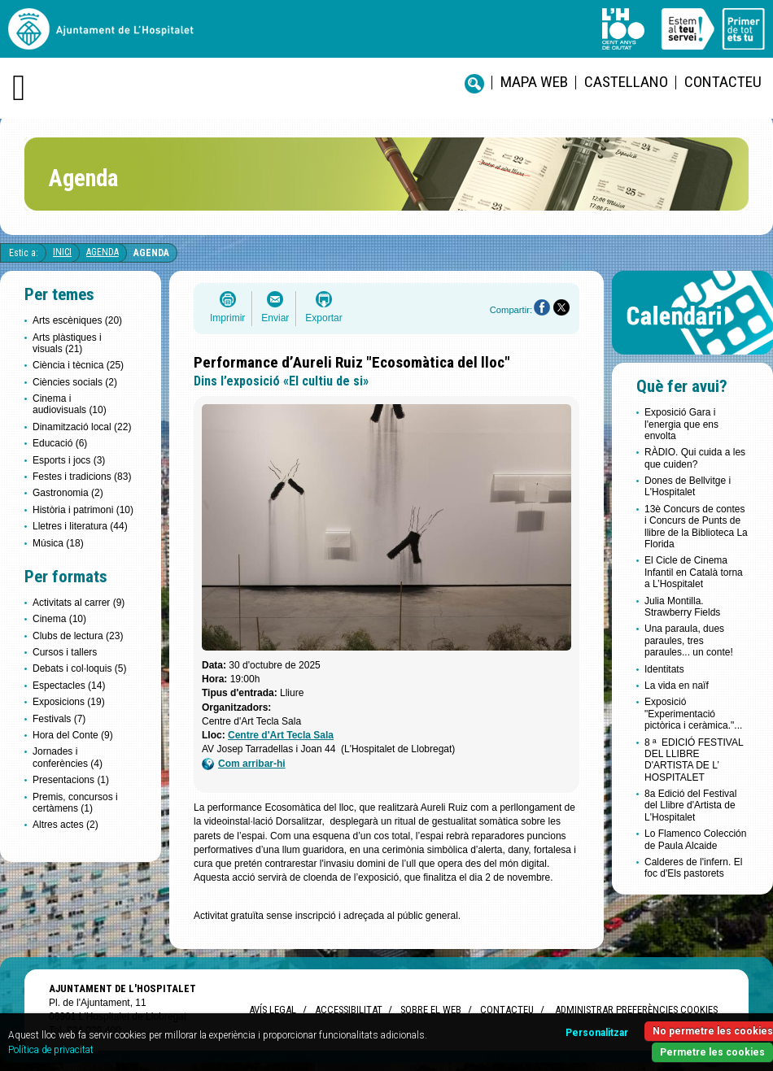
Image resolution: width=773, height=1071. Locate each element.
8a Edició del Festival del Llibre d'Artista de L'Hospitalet (690, 805)
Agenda (102, 252)
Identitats (664, 669)
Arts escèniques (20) (77, 320)
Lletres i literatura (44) (80, 526)
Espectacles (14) (69, 685)
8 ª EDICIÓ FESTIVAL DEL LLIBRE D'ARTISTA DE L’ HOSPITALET (693, 760)
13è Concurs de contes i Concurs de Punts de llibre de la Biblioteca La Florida (696, 526)
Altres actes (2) (65, 824)
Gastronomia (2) (68, 492)
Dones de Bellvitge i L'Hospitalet (687, 486)
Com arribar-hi (244, 764)
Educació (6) (60, 443)
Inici (62, 252)
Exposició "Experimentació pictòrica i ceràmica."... (693, 713)
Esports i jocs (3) (69, 460)
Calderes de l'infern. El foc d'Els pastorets (693, 867)
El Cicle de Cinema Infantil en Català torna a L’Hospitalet (693, 572)
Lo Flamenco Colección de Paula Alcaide (695, 839)
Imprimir (227, 318)
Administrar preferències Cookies (636, 1010)
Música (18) (58, 543)
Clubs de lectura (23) (78, 636)
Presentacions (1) (71, 780)
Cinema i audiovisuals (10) (70, 404)
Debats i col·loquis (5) (79, 668)
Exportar (323, 318)
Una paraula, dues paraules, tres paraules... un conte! (688, 640)
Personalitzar (597, 1032)
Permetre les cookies (712, 1052)
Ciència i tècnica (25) (78, 365)
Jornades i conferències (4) (68, 757)
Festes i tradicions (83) (82, 476)
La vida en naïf (676, 685)
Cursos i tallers (65, 652)
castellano (626, 81)
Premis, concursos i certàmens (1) (75, 802)
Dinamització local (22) (82, 427)
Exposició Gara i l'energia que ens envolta (681, 424)
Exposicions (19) (69, 701)
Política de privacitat (51, 1050)
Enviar (275, 318)
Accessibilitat (348, 1010)
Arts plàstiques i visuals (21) (67, 343)
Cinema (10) (59, 619)
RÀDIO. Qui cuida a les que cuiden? (694, 457)
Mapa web (534, 81)
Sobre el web (430, 1010)
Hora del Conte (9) (73, 735)
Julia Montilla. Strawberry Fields (682, 606)
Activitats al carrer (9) (78, 602)
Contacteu (723, 81)
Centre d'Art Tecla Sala (281, 735)
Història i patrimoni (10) (83, 510)
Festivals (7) (59, 719)
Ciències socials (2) (75, 382)
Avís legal (272, 1010)
